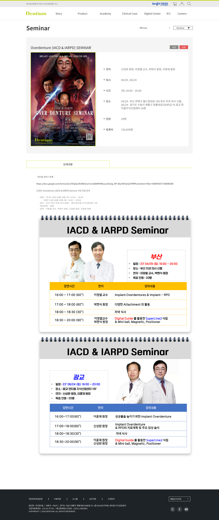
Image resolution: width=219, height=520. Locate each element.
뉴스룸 (75, 498)
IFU (168, 13)
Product (82, 13)
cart (175, 4)
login (182, 4)
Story (59, 13)
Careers (182, 13)
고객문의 (111, 498)
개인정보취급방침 (36, 498)
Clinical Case (129, 13)
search (189, 4)
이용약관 (57, 498)
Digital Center (152, 13)
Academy (105, 13)
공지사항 (92, 498)
